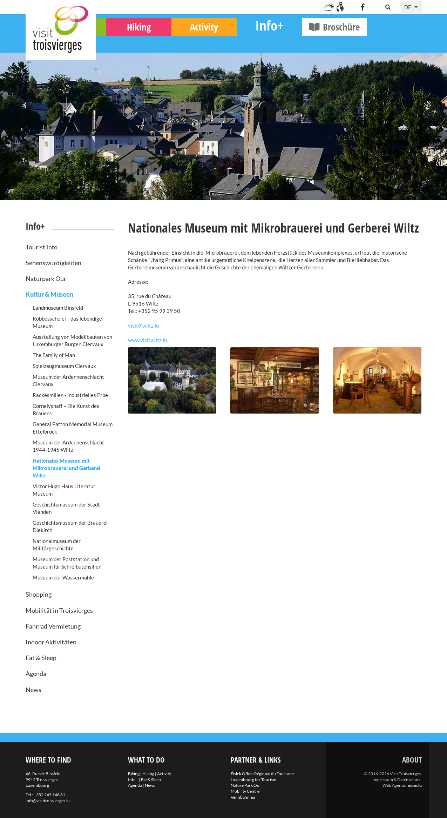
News (33, 689)
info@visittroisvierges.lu (48, 800)
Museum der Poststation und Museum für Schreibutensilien (67, 563)
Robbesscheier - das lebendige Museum (67, 322)
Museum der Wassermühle (63, 577)
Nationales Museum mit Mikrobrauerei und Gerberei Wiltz (66, 467)
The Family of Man (54, 355)
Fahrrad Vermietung (53, 626)
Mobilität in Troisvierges (59, 610)
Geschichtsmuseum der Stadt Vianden (66, 508)
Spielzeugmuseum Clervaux (64, 366)
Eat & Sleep (41, 658)
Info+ (324, 40)
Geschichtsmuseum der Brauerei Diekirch (70, 526)
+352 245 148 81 (49, 794)
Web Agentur (394, 785)
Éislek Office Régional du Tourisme (262, 773)
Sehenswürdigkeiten (53, 263)
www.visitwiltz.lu (147, 340)
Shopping (39, 594)
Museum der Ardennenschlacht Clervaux (68, 380)
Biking (128, 42)
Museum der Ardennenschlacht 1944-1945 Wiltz (68, 446)
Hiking (193, 42)
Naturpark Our (46, 278)
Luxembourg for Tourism (253, 779)
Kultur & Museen (49, 294)
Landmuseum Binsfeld (58, 307)
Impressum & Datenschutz (396, 779)
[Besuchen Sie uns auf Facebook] (362, 7)
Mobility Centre (245, 791)
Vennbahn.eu (243, 797)
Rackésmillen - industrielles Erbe (70, 395)
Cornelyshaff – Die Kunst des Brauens (66, 409)
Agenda (36, 673)
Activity (259, 42)
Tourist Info (41, 247)
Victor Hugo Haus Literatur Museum (64, 490)
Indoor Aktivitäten (51, 642)
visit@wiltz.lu (143, 325)
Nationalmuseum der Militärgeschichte (57, 544)
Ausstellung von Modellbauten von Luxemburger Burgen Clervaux (72, 340)
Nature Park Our (246, 785)
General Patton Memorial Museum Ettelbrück (73, 428)
